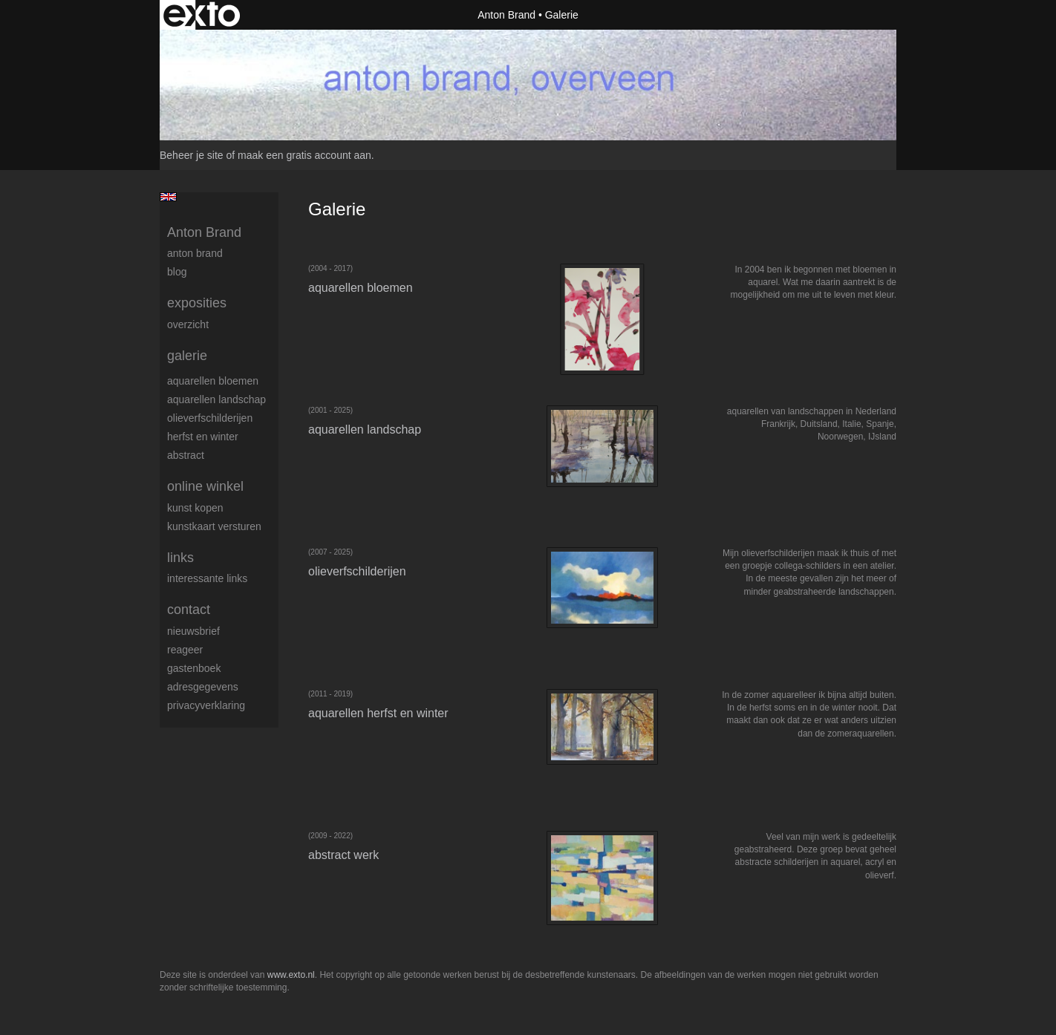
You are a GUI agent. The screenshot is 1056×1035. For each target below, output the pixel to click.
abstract (185, 455)
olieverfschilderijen (209, 418)
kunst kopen (195, 508)
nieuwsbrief (193, 631)
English (168, 196)
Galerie (187, 355)
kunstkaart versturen (214, 526)
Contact (188, 609)
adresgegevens (202, 687)
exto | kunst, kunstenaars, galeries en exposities (202, 15)
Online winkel (205, 486)
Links (180, 557)
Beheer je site (192, 155)
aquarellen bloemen (212, 381)
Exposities (196, 303)
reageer (185, 650)
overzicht (188, 324)
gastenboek (194, 668)
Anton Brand (506, 15)
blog (176, 272)
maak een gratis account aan (304, 155)
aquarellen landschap (216, 399)
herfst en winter (202, 437)
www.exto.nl (291, 975)
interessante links (207, 578)
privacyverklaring (206, 705)
